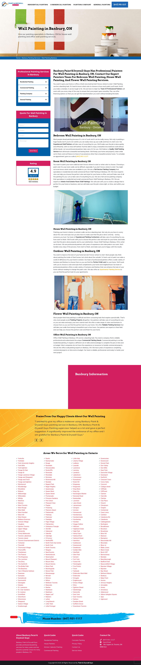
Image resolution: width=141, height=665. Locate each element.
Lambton (76, 472)
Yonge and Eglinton (24, 482)
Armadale (104, 585)
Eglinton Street (78, 587)
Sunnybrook (22, 578)
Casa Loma (105, 512)
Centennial (104, 510)
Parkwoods (49, 512)
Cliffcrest (104, 491)
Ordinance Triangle (52, 526)
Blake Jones (105, 547)
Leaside (76, 465)
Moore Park (50, 571)
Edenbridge (77, 590)
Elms (75, 585)
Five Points (77, 566)
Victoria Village (23, 522)
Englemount (77, 580)
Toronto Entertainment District (28, 540)
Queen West (50, 491)
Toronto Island (23, 538)
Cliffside (104, 489)
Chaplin (103, 508)
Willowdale (22, 496)
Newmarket (50, 557)
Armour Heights (106, 583)
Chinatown (104, 505)
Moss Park (49, 566)
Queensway (50, 489)
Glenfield (76, 552)
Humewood (77, 512)
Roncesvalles (50, 468)
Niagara (48, 550)
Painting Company (82, 4)
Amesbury (104, 590)
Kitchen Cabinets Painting (53, 647)
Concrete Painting (78, 640)
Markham (49, 592)
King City (76, 491)
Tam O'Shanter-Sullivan (26, 571)
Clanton (103, 494)
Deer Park (104, 470)
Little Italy (76, 458)
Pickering (49, 508)
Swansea (21, 573)
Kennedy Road (78, 496)
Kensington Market (79, 494)
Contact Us (76, 647)
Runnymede (50, 461)
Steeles (20, 585)
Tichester (21, 543)
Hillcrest (76, 526)
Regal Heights (50, 487)
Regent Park (50, 484)
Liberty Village (78, 461)
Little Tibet (49, 604)
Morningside (50, 569)
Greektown (77, 547)
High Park (76, 531)
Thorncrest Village (24, 547)
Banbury (103, 576)
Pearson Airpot (51, 510)
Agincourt (104, 599)
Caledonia (104, 519)
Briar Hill (104, 533)
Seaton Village (23, 604)
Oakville (48, 533)
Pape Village (50, 522)
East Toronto (77, 597)
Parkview (49, 517)
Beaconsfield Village (108, 564)
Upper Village (22, 529)
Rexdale (48, 482)
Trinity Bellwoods (24, 533)
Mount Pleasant (51, 559)
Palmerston (50, 524)
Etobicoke (76, 576)
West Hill (21, 515)
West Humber (23, 512)
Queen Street (50, 494)
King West (76, 489)
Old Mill (48, 529)
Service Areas (77, 650)
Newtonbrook (50, 555)
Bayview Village (106, 566)
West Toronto (22, 505)
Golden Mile (77, 550)
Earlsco (75, 599)
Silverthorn (22, 597)
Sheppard (21, 601)
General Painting (102, 4)
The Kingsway (23, 557)
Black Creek (105, 550)
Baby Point (104, 578)
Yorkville (21, 458)
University (21, 531)
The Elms (21, 562)
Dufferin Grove (78, 604)
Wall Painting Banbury (49, 58)
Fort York (76, 559)
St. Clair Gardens (24, 590)
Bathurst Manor (106, 573)
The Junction (22, 559)
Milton (48, 580)
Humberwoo (77, 515)
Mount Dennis (50, 564)
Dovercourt (104, 461)
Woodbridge (22, 487)
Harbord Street (78, 538)
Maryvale (49, 585)
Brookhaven (105, 526)
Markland (49, 590)
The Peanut (22, 555)
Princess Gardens (52, 498)
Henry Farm (77, 533)
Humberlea (77, 519)
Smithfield (21, 594)
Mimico (48, 578)
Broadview (104, 531)
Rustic (48, 458)
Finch (75, 569)
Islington (76, 508)
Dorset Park (105, 463)
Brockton (104, 529)
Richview (49, 477)
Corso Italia (105, 482)
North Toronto (50, 547)
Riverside (49, 472)
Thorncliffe (22, 550)
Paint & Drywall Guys (85, 663)
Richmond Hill (50, 480)
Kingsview (76, 487)
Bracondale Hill (106, 540)
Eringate (76, 578)
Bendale (103, 557)
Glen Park (76, 555)
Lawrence (76, 468)
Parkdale (49, 519)
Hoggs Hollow (78, 524)
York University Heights (26, 463)
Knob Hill (76, 482)
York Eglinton (22, 468)
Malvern (48, 597)
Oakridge (49, 536)
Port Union (49, 501)
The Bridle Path (23, 566)
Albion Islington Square (109, 594)
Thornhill (21, 545)
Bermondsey (105, 555)
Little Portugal (50, 606)
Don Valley (104, 465)
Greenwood (77, 545)
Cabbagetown (105, 522)
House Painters (49, 644)
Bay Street (104, 571)
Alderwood (104, 592)
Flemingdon (77, 564)
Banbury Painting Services (31, 58)
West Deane (22, 517)
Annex (103, 587)
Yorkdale (21, 461)
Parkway (49, 515)
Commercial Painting (60, 4)
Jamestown (77, 505)
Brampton (104, 538)
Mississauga (50, 573)
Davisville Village (106, 472)
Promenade (50, 496)
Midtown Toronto (51, 583)
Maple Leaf (49, 594)
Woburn (20, 491)
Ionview (75, 510)
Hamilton (76, 540)
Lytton (48, 599)
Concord (104, 484)
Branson (104, 536)
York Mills (21, 465)
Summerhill (22, 580)
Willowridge (22, 494)
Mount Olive (50, 562)
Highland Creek (78, 529)
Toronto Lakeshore (24, 536)
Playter (48, 505)
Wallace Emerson (24, 519)
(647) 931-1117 (120, 5)
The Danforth (22, 564)
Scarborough (22, 606)
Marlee (48, 587)
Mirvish (48, 576)
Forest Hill (76, 562)
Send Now (33, 151)
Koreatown (77, 480)
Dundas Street (78, 601)
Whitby (20, 498)
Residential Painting (38, 4)
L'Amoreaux (77, 477)
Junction (76, 501)
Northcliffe (49, 540)
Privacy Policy (77, 644)
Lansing (76, 470)
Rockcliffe (49, 470)
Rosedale (49, 465)
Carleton (104, 515)
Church (103, 503)
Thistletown (22, 552)
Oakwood (49, 531)
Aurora (103, 580)
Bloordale (104, 543)
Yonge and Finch (24, 480)
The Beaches (22, 569)
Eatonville (76, 592)
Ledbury (76, 463)
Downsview (105, 458)
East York (76, 594)
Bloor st (103, 545)
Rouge (48, 463)
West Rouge (22, 508)
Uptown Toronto (23, 526)
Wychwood (22, 484)
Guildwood (77, 543)
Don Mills (104, 468)
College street (105, 487)
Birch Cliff (104, 552)
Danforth (104, 477)
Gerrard (75, 557)
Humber (76, 522)
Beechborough (106, 559)
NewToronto (50, 552)
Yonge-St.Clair (23, 470)
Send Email (107, 642)
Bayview (103, 569)
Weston (20, 503)
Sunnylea (21, 576)
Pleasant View (51, 503)
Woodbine (21, 489)
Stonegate (21, 583)
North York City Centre (53, 543)
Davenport (104, 475)
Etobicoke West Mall (80, 573)
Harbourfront (77, 536)
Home (18, 58)
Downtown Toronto (79, 606)
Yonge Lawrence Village (26, 475)
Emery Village (78, 583)
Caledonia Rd (105, 517)
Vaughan (21, 524)
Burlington (104, 524)
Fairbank (76, 571)
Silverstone (22, 599)
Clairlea (103, 498)
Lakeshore (76, 475)
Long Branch (50, 601)
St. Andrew (22, 592)
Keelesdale (77, 498)
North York (49, 545)
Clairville (104, 496)
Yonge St (21, 472)
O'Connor (49, 538)
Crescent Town (106, 480)
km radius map (34, 387)
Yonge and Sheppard (25, 477)
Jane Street (77, 503)
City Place (104, 501)
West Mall (21, 510)
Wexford (21, 501)
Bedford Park (105, 562)
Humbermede (78, 517)
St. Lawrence (22, 587)
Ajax (102, 597)
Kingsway (76, 484)
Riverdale (49, 475)
